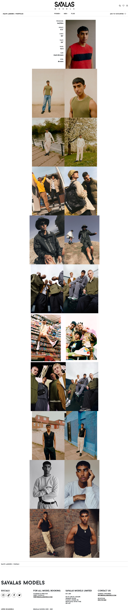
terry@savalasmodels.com (42, 597)
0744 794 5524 (102, 600)
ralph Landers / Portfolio (12, 13)
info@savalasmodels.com (107, 595)
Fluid (73, 13)
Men (66, 13)
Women (57, 13)
